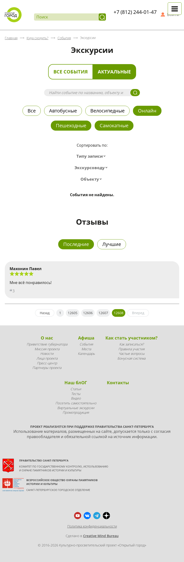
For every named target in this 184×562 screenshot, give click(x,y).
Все (32, 110)
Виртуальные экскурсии (75, 408)
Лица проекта (47, 358)
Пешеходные (71, 125)
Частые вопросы (131, 353)
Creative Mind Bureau (101, 536)
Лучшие (111, 244)
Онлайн (147, 110)
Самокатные (114, 125)
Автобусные (63, 110)
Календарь (86, 353)
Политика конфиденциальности (92, 526)
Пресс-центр (47, 363)
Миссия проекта (46, 349)
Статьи (75, 389)
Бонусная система (131, 358)
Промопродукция (76, 412)
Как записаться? (131, 344)
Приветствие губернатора (47, 344)
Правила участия (131, 349)
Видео (76, 398)
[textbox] (92, 156)
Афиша (86, 338)
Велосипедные (107, 110)
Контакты (118, 382)
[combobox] (92, 156)
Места (86, 349)
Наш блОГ (75, 382)
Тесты (75, 393)
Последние (76, 244)
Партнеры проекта (46, 367)
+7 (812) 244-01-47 (135, 12)
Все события (70, 71)
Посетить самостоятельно (75, 403)
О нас (47, 338)
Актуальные (114, 71)
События (86, 344)
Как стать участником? (131, 338)
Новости (46, 353)
